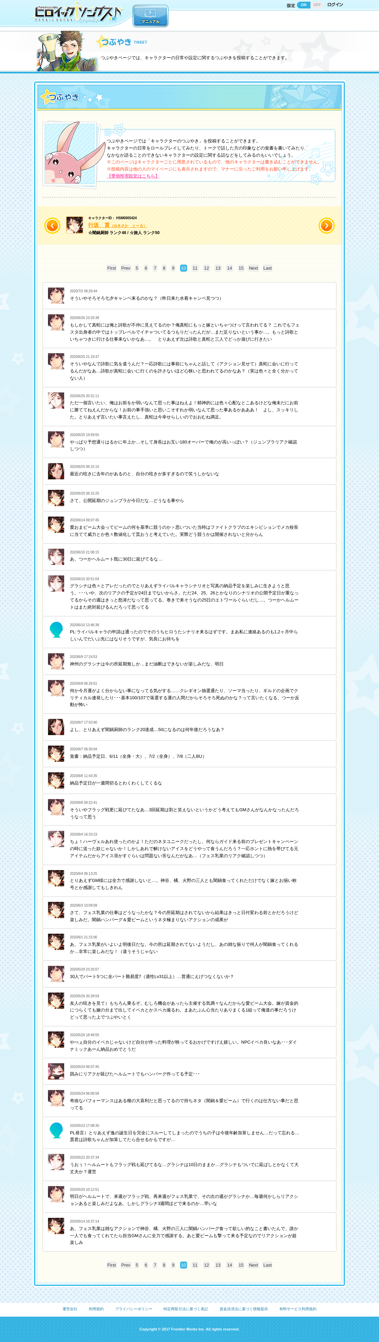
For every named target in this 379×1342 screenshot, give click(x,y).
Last (267, 268)
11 (195, 268)
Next (253, 268)
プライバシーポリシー (133, 1309)
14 (229, 268)
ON (304, 5)
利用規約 (96, 1309)
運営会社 (69, 1309)
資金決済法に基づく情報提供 (244, 1309)
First (111, 268)
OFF (317, 5)
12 (206, 268)
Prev (125, 268)
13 (218, 268)
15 (241, 268)
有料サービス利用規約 (298, 1309)
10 (183, 268)
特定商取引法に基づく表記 (185, 1309)
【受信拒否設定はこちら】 (133, 176)
